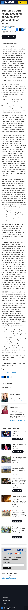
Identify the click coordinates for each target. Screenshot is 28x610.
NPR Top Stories (11, 372)
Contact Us (5, 597)
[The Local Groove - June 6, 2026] (6, 434)
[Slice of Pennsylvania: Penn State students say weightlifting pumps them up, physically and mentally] (6, 513)
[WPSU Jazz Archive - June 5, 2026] (6, 447)
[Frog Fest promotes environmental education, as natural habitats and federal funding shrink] (6, 529)
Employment (6, 594)
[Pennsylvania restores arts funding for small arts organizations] (6, 459)
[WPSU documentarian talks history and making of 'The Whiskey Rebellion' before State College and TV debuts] (6, 481)
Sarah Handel (5, 28)
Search (4, 603)
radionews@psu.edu (8, 578)
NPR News (10, 369)
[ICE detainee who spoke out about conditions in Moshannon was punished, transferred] (6, 469)
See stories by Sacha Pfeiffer (17, 420)
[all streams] (26, 608)
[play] (2, 608)
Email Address (7, 562)
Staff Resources (6, 600)
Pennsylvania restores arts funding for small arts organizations (19, 459)
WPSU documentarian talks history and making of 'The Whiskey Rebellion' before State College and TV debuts (19, 482)
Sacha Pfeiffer (15, 407)
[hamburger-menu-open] (2, 2)
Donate (23, 2)
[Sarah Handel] (4, 397)
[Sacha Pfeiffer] (4, 409)
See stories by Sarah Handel (17, 401)
